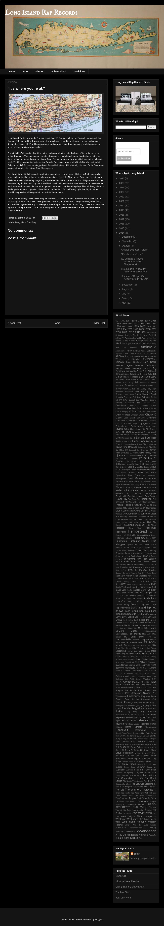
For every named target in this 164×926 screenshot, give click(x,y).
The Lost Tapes (123, 892)
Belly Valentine (133, 368)
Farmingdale (150, 493)
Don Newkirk (150, 464)
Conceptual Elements (136, 420)
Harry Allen (134, 528)
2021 (122, 201)
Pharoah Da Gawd (143, 688)
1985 (134, 320)
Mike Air (136, 645)
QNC (138, 706)
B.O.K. (126, 359)
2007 (141, 329)
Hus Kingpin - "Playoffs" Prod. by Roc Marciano (134, 270)
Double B (131, 467)
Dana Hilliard (130, 435)
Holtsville (128, 538)
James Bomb (121, 550)
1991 (130, 323)
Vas (134, 810)
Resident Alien (132, 717)
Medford (135, 640)
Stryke (140, 764)
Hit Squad (140, 535)
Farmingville (121, 496)
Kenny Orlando (148, 578)
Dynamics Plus (124, 475)
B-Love (137, 356)
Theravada (147, 789)
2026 (122, 178)
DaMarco (119, 435)
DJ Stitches (145, 458)
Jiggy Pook (130, 556)
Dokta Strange (150, 461)
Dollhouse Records (125, 464)
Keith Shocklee (140, 576)
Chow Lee (140, 411)
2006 (135, 329)
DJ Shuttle (151, 455)
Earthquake (121, 478)
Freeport (137, 504)
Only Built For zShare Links (130, 886)
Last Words (127, 593)
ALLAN (135, 343)
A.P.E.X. (152, 335)
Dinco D (127, 444)
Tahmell (124, 775)
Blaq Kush (144, 376)
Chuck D (150, 414)
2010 (118, 332)
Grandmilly (131, 513)
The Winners (133, 789)
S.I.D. (139, 736)
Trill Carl (152, 793)
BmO (125, 382)
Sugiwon (141, 767)
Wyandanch (146, 831)
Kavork (134, 573)
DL (141, 461)
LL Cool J (138, 601)
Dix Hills (152, 447)
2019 (122, 210)
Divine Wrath (143, 447)
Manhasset (129, 625)
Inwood (119, 547)
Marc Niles (143, 628)
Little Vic (130, 601)
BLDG (153, 377)
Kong (148, 587)
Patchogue (128, 684)
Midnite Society (124, 645)
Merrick (124, 642)
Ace (139, 338)
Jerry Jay (148, 553)
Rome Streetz (133, 727)
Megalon (145, 640)
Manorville (132, 628)
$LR (117, 321)
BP (136, 382)
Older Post (99, 323)
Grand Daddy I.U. (142, 511)
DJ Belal (120, 450)
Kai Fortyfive (140, 570)
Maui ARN (146, 634)
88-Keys (143, 335)
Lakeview (152, 590)
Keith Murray (126, 576)
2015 (122, 228)
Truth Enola (142, 798)
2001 (148, 326)
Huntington (121, 541)
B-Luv (144, 356)
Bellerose (139, 365)
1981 (123, 321)
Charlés (152, 408)
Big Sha (129, 371)
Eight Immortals (123, 484)
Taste (131, 775)
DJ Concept (130, 450)
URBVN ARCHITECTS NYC (136, 805)
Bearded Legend (124, 365)
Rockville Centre (148, 724)
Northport (130, 667)
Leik (126, 596)
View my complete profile (143, 858)
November (127, 241)
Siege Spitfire (136, 747)
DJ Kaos (125, 453)
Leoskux (140, 596)
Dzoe (137, 475)
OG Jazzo (120, 673)
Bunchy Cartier (148, 391)
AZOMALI (121, 356)
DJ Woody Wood (131, 461)
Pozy (143, 696)
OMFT (153, 673)
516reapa (119, 335)
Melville (153, 640)
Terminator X (149, 775)
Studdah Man (150, 764)
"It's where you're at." (132, 254)
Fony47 (139, 502)
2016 (122, 223)
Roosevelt (122, 730)
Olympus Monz (142, 673)
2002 (154, 326)
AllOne (142, 343)
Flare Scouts (150, 496)
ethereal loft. (123, 493)
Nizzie (118, 665)
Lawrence (139, 593)
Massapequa (150, 631)
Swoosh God (121, 773)
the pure (128, 787)
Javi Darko (132, 550)
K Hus (141, 567)
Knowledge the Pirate (135, 587)
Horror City (139, 538)
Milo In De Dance (148, 648)
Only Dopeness (138, 676)
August (126, 289)
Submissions (58, 71)
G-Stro (153, 505)
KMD (153, 584)
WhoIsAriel (121, 828)
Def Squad (151, 441)
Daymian (125, 438)
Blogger (98, 919)
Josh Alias (129, 561)
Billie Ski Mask (149, 371)
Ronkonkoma (150, 727)
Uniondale (141, 801)
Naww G (152, 659)
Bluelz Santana (144, 380)
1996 (118, 326)
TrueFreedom (122, 798)
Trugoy (132, 798)
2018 (122, 214)
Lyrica (149, 620)
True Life (133, 796)
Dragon (127, 470)
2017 (122, 219)
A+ (123, 338)
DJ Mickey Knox (148, 453)
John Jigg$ (142, 559)
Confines (152, 421)
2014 (122, 232)
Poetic (148, 690)
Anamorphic (120, 351)
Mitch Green (144, 651)
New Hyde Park (122, 662)
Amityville (23, 168)
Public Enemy (124, 702)
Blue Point (131, 380)
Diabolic (119, 444)
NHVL (131, 662)
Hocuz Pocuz (151, 535)
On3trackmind (122, 676)
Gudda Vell (143, 519)
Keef (118, 576)
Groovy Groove (128, 519)
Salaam (146, 736)
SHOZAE (125, 747)
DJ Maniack (135, 453)
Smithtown (128, 753)
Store (25, 71)
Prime (153, 696)
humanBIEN (151, 538)
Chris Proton (151, 412)
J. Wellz (146, 548)
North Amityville (74, 165)
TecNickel (138, 775)
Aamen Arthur (130, 338)
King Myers (132, 584)
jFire (154, 553)
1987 (147, 320)
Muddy (153, 657)
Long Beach (130, 604)
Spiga (118, 761)
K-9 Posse (149, 567)
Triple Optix (121, 796)
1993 (141, 323)
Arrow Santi (128, 354)
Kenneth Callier (130, 578)
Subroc (119, 767)
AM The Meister (126, 347)
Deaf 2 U (127, 441)
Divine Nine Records (126, 447)
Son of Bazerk (142, 756)
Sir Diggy (126, 750)
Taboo (147, 772)
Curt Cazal (135, 429)
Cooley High (130, 423)
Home (12, 71)
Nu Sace (143, 668)
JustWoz (124, 567)
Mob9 (154, 651)
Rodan (119, 727)
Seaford (133, 738)
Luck (136, 620)
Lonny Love (121, 617)
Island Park (129, 547)
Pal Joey (144, 682)
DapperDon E (144, 435)
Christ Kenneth (123, 415)
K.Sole (123, 570)
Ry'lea (118, 736)
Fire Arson (139, 496)
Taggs (118, 775)
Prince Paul (122, 699)
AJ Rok (153, 341)
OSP (154, 679)
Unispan (153, 801)
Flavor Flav (121, 499)
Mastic (137, 633)
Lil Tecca (137, 598)
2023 (122, 192)
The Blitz (139, 778)
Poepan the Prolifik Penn (129, 690)
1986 (140, 320)
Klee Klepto (144, 584)
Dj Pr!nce (120, 455)
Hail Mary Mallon (137, 522)
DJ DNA (141, 450)
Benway (147, 368)
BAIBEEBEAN (149, 359)
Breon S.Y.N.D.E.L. (148, 386)
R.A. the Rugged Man (133, 708)
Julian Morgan (140, 565)
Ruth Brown (151, 733)
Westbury (120, 819)
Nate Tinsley (142, 659)
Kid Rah (145, 581)
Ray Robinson (148, 711)
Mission (40, 71)
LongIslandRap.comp (146, 614)
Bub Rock (136, 389)
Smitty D (139, 753)
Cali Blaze (137, 397)
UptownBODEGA (136, 804)
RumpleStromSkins (123, 733)
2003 (118, 329)
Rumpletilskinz (139, 733)
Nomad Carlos (128, 665)
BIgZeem (137, 371)
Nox (137, 668)
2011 (124, 332)
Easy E (153, 482)
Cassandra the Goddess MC (140, 403)
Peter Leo (120, 687)
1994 (147, 323)
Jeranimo (140, 553)
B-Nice (150, 356)
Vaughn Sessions (144, 810)
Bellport (119, 368)
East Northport (131, 481)
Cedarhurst (121, 405)
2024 (122, 187)
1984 (128, 321)
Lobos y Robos (150, 601)
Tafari (153, 772)
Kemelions (152, 576)
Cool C (119, 423)
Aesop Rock (142, 340)
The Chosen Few (139, 781)
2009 (154, 329)
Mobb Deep (120, 654)
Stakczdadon (139, 761)
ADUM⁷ (131, 341)
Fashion (131, 496)
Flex (138, 499)
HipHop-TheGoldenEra (127, 881)
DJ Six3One (121, 458)
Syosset (140, 772)
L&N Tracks (127, 590)
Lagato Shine (139, 590)
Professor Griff (148, 699)
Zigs (140, 838)
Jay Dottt (142, 550)
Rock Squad (133, 724)
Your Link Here (123, 897)
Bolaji (131, 382)
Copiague (143, 423)
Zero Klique (131, 837)
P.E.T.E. (136, 682)
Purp (152, 702)
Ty (117, 801)
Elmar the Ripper (149, 484)
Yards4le (152, 835)
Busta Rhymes (142, 394)
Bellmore (150, 365)
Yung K (119, 838)
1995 (153, 323)
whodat (153, 825)
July (124, 293)
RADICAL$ (151, 708)
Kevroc (134, 581)
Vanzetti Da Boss (123, 810)
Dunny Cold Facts (146, 472)
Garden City (121, 508)
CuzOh (145, 429)
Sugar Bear (129, 767)
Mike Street (126, 648)
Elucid (129, 487)
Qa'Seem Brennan (127, 706)
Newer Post (14, 323)
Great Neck (144, 513)
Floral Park (146, 499)
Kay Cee (142, 573)
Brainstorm (144, 382)
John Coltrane (128, 559)
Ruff (154, 730)
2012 (131, 332)
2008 (148, 329)
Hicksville (131, 535)
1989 (118, 323)
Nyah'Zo (119, 671)
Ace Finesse (147, 338)
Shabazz (152, 741)
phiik (154, 687)
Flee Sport (132, 499)
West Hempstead (146, 816)
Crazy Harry (150, 426)
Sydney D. (131, 773)
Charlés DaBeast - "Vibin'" (134, 249)
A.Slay (118, 338)
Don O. (119, 467)
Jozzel (153, 562)
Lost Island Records (137, 617)
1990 (124, 323)
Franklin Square (149, 502)
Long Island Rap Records (41, 13)
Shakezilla (120, 744)
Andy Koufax (133, 351)
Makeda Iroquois (130, 623)
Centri (145, 409)
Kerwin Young (122, 581)
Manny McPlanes (142, 625)
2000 (142, 326)
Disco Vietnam (149, 444)
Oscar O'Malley (143, 679)
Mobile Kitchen (133, 653)
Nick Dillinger (141, 662)
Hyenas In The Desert (138, 545)
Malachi (141, 623)
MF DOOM (150, 642)
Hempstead (137, 531)
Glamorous (151, 508)
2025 (122, 183)
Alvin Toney (151, 344)
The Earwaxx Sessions (142, 784)
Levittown (149, 596)
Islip (139, 547)
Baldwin (120, 362)
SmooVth (120, 755)
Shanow (127, 744)
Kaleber (152, 570)
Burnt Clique (129, 394)
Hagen (124, 522)
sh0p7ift (141, 741)
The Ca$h (127, 781)
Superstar (120, 770)
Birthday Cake (146, 374)
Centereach (121, 408)
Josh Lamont (143, 562)
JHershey (120, 556)
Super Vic (151, 767)
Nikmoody (152, 662)
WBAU (149, 813)
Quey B (148, 706)
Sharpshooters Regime (141, 744)
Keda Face (151, 573)
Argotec (119, 354)
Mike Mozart (146, 645)
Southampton (134, 758)
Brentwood (131, 385)
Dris (145, 470)
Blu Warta (120, 380)
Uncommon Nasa (126, 801)
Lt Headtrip (128, 620)
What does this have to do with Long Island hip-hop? (136, 820)
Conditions (79, 71)
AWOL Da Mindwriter (145, 353)
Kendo (119, 578)
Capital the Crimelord (138, 400)
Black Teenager (130, 377)
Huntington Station (139, 541)
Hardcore (120, 528)
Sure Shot (145, 770)
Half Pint (151, 522)
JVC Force (134, 567)
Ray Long (132, 712)
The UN (120, 789)
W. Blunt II (128, 813)
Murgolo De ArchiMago (125, 659)
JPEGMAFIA (121, 565)
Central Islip (134, 408)
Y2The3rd (143, 835)
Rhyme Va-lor (145, 717)
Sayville (126, 739)
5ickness (128, 335)
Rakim (119, 711)
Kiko (154, 581)
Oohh (132, 679)
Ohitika (130, 673)
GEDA (142, 508)
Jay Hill (150, 550)
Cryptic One (122, 429)
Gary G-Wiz (133, 508)
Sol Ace (130, 756)
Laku (118, 593)
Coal (126, 418)
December (127, 236)
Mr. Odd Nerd (142, 657)
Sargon (119, 738)
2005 (130, 329)
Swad (153, 770)
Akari (118, 343)
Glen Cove (121, 510)
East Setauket (144, 482)
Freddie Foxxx (123, 505)
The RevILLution (140, 787)
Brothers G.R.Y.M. (123, 389)
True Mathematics (148, 796)
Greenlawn (132, 517)
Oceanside (136, 671)
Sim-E (118, 750)
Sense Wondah (144, 739)
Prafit (148, 696)
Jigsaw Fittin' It (143, 556)
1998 (130, 326)
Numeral (152, 668)
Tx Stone (152, 798)
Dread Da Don (137, 470)
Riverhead (144, 720)
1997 (124, 326)
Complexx (120, 420)
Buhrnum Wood (132, 391)
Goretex (130, 511)
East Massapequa (44, 168)
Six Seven (135, 750)
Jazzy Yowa (130, 553)
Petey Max (130, 687)
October (126, 245)
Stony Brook (129, 764)
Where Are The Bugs (136, 825)
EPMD (137, 487)
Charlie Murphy (122, 412)
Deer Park (138, 441)
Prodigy (135, 699)
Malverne (119, 625)
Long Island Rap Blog (25, 222)
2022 (122, 196)
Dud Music (121, 473)
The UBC (152, 787)
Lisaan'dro (121, 601)
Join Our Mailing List (130, 145)
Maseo (134, 631)
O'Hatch (127, 671)
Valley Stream (148, 807)
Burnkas (119, 394)
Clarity (119, 418)
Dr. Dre (121, 470)
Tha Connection (124, 778)
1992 (136, 323)
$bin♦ (137, 853)
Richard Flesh (129, 720)
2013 (137, 332)
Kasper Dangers (123, 573)
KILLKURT (120, 584)
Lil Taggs (127, 599)
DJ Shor (142, 455)
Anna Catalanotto (148, 351)
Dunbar (131, 472)
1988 (153, 320)
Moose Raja (128, 657)
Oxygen (127, 681)
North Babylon (83, 162)
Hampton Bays (122, 525)
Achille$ (124, 341)
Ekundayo (136, 484)
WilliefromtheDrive (138, 828)
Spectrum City (149, 758)
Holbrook (120, 538)
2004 (123, 329)
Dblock (132, 438)
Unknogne (120, 804)
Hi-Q (124, 535)
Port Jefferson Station (137, 693)
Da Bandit (136, 432)
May (124, 302)
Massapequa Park (124, 634)
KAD (130, 570)
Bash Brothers (133, 362)
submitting (12, 201)
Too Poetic (125, 793)
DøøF (124, 467)
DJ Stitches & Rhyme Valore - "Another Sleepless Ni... (132, 261)
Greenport (141, 517)
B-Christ (130, 356)
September (128, 284)
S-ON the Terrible (128, 736)
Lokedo (119, 605)
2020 (122, 205)
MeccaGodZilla (123, 639)
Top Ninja (135, 793)
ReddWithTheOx (122, 715)
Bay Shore (150, 362)
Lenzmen (132, 596)
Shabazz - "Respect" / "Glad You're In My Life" (134, 277)
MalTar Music (150, 623)
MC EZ (152, 637)
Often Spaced (149, 671)
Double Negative (144, 467)
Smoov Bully (150, 753)
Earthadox (152, 475)
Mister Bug (132, 651)
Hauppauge (151, 528)
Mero (118, 642)
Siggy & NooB (150, 747)
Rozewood (140, 730)
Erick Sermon (131, 490)
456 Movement (149, 332)
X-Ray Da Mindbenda (127, 834)
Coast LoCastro (137, 418)
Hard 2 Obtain (150, 525)
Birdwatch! (134, 374)
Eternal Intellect (148, 490)
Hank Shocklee (136, 525)
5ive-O (136, 335)
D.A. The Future (123, 432)
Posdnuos (133, 696)
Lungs (142, 620)
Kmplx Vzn (120, 587)
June (124, 298)
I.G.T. (153, 544)
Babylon (136, 359)
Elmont (120, 487)
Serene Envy (129, 741)
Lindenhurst (150, 598)
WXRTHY (130, 831)
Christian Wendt (137, 415)
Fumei (146, 505)
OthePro (119, 682)
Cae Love (128, 397)
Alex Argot (126, 344)
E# (144, 475)
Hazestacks (121, 532)
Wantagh (138, 813)
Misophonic (121, 651)
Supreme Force (132, 770)
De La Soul (143, 437)
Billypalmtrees (122, 374)
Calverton (146, 397)
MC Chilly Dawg (134, 637)
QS (142, 705)
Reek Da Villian (140, 714)
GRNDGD (121, 876)
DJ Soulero (133, 458)
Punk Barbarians (141, 702)
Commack (151, 418)
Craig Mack (137, 426)
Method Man (136, 642)
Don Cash (139, 464)
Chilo (131, 411)
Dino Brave (136, 444)
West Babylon (128, 816)
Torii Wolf (144, 793)
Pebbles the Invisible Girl (145, 685)
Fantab (138, 493)
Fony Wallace (129, 502)
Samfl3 (153, 736)
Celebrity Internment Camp (142, 405)
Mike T (135, 648)
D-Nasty (153, 429)
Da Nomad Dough (148, 432)
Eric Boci (146, 488)
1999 (136, 326)
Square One (127, 761)
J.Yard (154, 548)
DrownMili (151, 470)
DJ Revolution (132, 456)
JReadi (130, 564)
